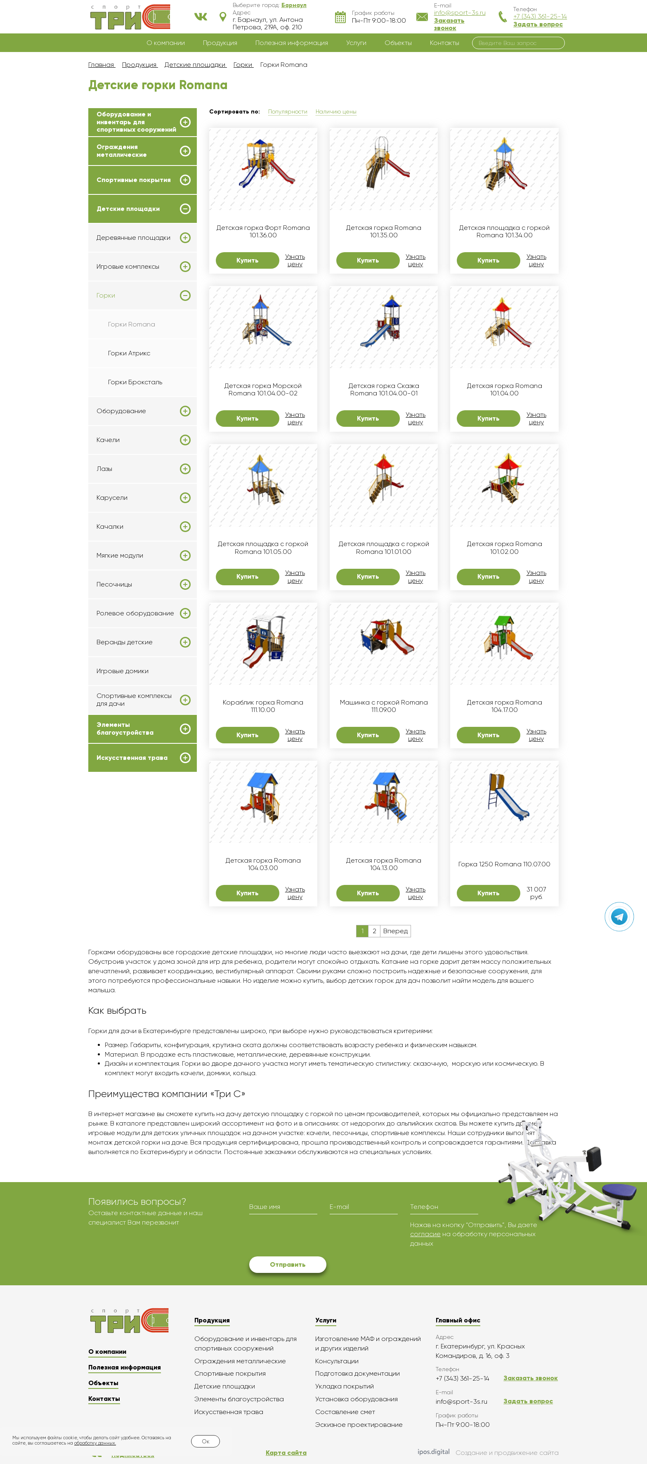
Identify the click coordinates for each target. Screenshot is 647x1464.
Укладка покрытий (344, 1386)
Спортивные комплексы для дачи (134, 699)
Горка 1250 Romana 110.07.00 (504, 864)
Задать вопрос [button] (538, 24)
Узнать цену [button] (295, 260)
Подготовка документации (357, 1373)
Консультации (337, 1361)
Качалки (110, 526)
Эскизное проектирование (359, 1425)
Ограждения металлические (122, 150)
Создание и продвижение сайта (488, 1453)
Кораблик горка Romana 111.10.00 (263, 706)
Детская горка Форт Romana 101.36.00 (263, 231)
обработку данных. (95, 1443)
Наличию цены (336, 111)
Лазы (104, 469)
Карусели (112, 497)
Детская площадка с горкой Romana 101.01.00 (384, 547)
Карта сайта (286, 1453)
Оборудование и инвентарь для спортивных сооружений (136, 122)
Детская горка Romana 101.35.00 (383, 231)
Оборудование (121, 411)
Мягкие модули (120, 555)
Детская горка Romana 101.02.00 (504, 547)
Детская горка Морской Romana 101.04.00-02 (263, 389)
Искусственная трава (132, 758)
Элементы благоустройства (125, 728)
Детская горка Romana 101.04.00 (504, 389)
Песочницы (114, 584)
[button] (294, 5)
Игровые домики (123, 671)
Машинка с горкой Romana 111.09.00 (384, 706)
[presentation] (312, 1236)
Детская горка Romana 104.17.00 (504, 706)
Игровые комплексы (128, 266)
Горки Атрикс (129, 353)
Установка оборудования (356, 1399)
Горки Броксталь (135, 382)
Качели (108, 440)
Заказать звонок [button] (449, 24)
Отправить (288, 1264)
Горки (106, 295)
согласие (425, 1234)
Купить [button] (247, 260)
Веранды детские (125, 642)
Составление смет (345, 1412)
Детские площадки (128, 209)
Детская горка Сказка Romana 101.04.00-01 (384, 389)
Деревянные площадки (133, 237)
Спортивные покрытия (134, 180)
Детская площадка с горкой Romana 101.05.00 (263, 547)
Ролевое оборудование (135, 613)
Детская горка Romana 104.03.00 (263, 864)
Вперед (395, 931)
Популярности (287, 111)
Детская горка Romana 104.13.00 (383, 864)
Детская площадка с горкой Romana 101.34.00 (504, 231)
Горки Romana (131, 324)
